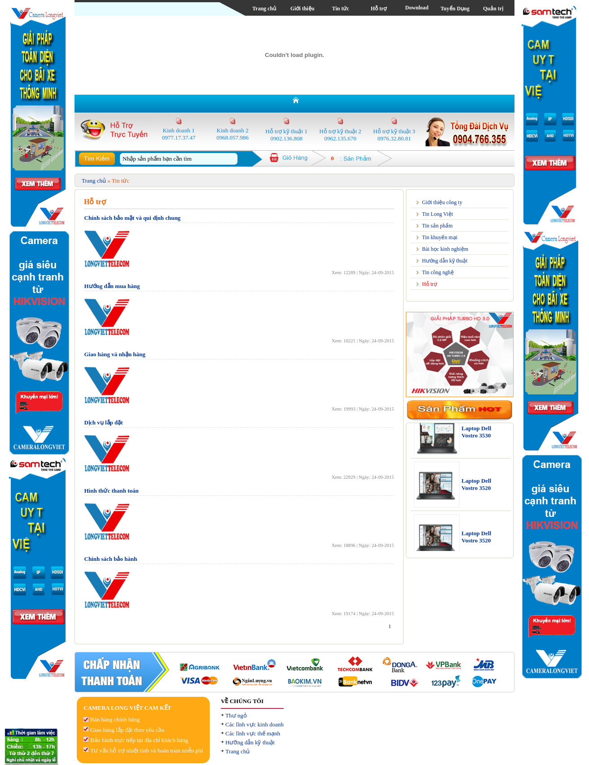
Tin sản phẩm (437, 226)
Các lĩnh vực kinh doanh (254, 724)
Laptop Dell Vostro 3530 (476, 435)
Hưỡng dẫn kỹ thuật (250, 742)
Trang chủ (264, 8)
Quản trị (493, 8)
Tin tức (340, 8)
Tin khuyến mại (439, 237)
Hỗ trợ (379, 8)
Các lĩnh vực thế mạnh (252, 733)
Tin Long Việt (437, 214)
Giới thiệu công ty (442, 202)
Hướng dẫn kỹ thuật (444, 261)
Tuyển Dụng (455, 8)
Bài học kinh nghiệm (445, 249)
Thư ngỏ (236, 715)
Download (416, 7)
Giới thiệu (302, 8)
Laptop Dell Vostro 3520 (476, 487)
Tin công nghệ (438, 272)
